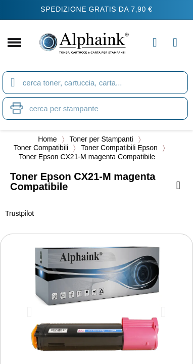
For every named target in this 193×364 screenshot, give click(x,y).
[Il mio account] (155, 42)
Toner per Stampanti (101, 139)
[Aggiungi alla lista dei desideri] (178, 185)
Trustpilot (19, 213)
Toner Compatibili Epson (119, 148)
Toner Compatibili (41, 148)
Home (47, 139)
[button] (29, 312)
